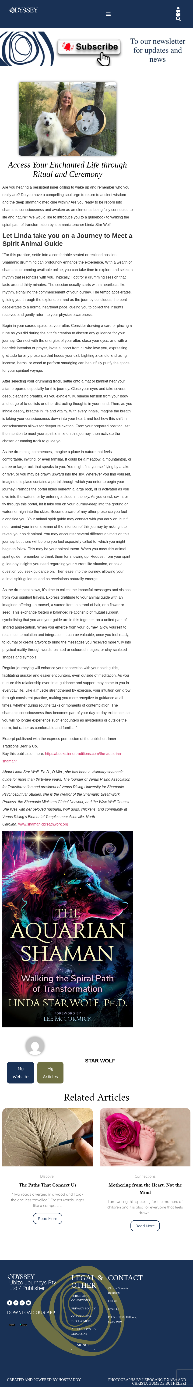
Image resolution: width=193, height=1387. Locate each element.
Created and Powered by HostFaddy (44, 1380)
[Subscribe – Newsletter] (96, 65)
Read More (47, 1218)
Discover (47, 1176)
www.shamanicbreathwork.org (43, 824)
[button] (108, 14)
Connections (145, 1176)
